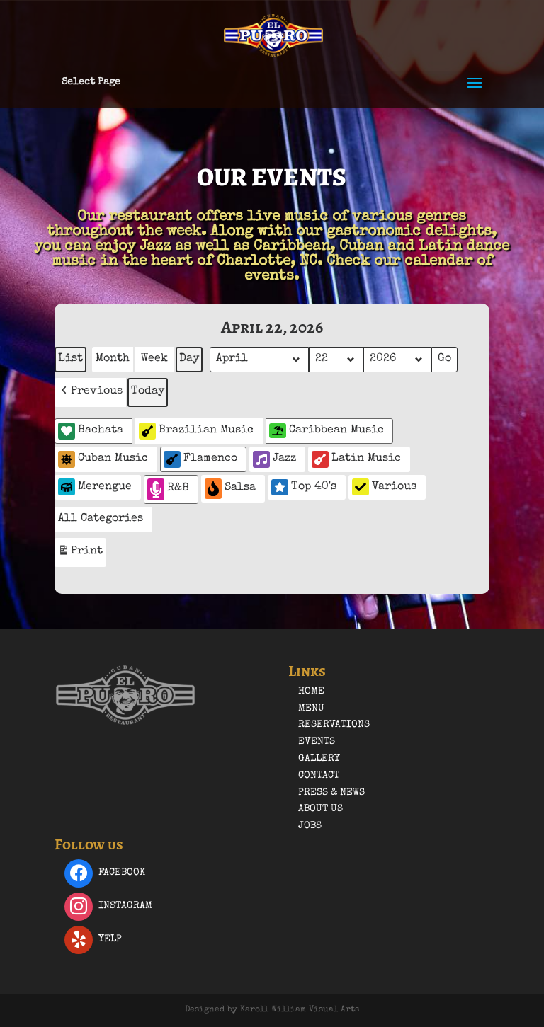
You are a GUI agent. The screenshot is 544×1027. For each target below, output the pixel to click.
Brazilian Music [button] (196, 431)
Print (80, 553)
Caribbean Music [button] (326, 430)
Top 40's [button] (303, 487)
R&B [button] (168, 489)
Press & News (331, 793)
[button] (90, 392)
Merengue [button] (95, 486)
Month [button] (113, 359)
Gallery (319, 759)
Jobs (310, 826)
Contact (318, 776)
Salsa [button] (230, 488)
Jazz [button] (274, 459)
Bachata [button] (90, 431)
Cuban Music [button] (103, 459)
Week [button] (154, 359)
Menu (311, 708)
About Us (320, 809)
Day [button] (189, 359)
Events (316, 742)
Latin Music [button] (356, 459)
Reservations (334, 725)
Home (311, 691)
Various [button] (384, 486)
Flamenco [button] (200, 459)
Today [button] (147, 391)
